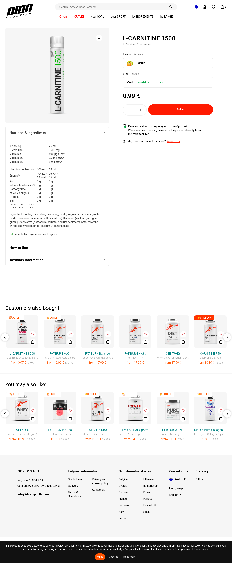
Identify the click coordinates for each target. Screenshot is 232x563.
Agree (100, 556)
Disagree (113, 556)
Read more (129, 556)
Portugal (148, 498)
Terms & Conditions (74, 494)
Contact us (98, 489)
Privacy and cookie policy (100, 481)
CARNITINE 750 (210, 353)
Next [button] (227, 337)
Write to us (173, 141)
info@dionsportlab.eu (33, 494)
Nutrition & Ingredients (28, 133)
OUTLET (79, 16)
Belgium (123, 479)
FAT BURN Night (135, 353)
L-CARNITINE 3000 (22, 353)
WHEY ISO (22, 430)
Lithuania (148, 479)
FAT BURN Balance (97, 353)
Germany (124, 505)
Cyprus (123, 485)
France (123, 498)
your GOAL (97, 16)
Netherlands (150, 485)
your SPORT (118, 16)
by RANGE (166, 16)
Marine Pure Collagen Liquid (210, 430)
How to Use (19, 248)
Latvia (122, 518)
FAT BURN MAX (60, 353)
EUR (197, 479)
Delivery (73, 485)
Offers (63, 16)
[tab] (57, 133)
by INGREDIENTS (142, 16)
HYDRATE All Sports (135, 430)
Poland (147, 492)
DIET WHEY (172, 353)
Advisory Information (27, 260)
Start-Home (75, 479)
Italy (121, 511)
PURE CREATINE (172, 430)
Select (180, 109)
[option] (57, 75)
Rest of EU (149, 505)
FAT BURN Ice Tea (60, 430)
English (173, 494)
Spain (146, 511)
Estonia (123, 492)
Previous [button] (5, 337)
